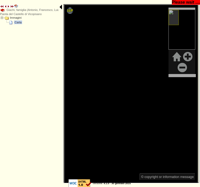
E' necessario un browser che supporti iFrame (103, 24)
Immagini (16, 17)
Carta (18, 22)
